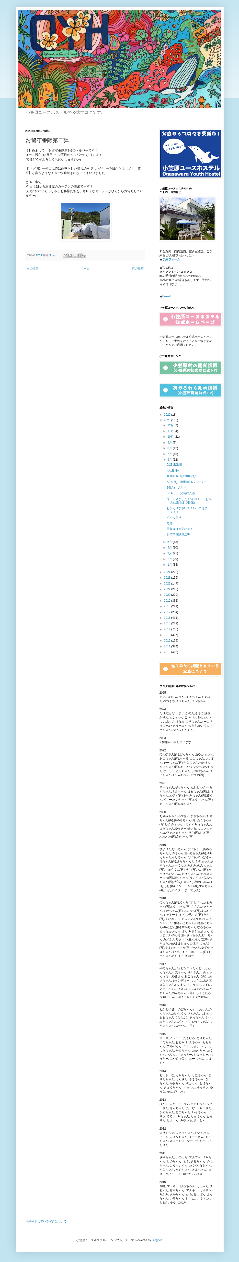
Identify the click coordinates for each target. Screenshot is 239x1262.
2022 (167, 583)
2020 (167, 594)
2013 (167, 635)
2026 (167, 414)
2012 (167, 640)
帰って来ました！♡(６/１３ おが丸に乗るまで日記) (189, 500)
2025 (167, 420)
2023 (167, 577)
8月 (170, 448)
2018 (167, 606)
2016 (167, 617)
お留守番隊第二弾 (178, 534)
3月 (170, 553)
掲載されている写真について (47, 1221)
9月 (170, 442)
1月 (170, 564)
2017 (167, 612)
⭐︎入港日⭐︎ (173, 470)
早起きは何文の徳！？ (181, 529)
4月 (170, 547)
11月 (170, 431)
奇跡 (169, 523)
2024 (167, 572)
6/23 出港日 (174, 464)
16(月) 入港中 (176, 487)
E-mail (166, 296)
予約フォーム (171, 259)
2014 (167, 629)
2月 (170, 559)
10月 (170, 436)
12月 (170, 425)
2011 (167, 646)
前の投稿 (138, 268)
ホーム (85, 268)
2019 (167, 600)
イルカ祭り (174, 517)
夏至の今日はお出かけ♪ (182, 476)
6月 (170, 459)
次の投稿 (32, 268)
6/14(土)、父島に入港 (181, 493)
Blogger (157, 1240)
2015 (167, 623)
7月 (170, 454)
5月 (170, 542)
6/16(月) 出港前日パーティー (186, 482)
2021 (167, 589)
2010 (167, 652)
